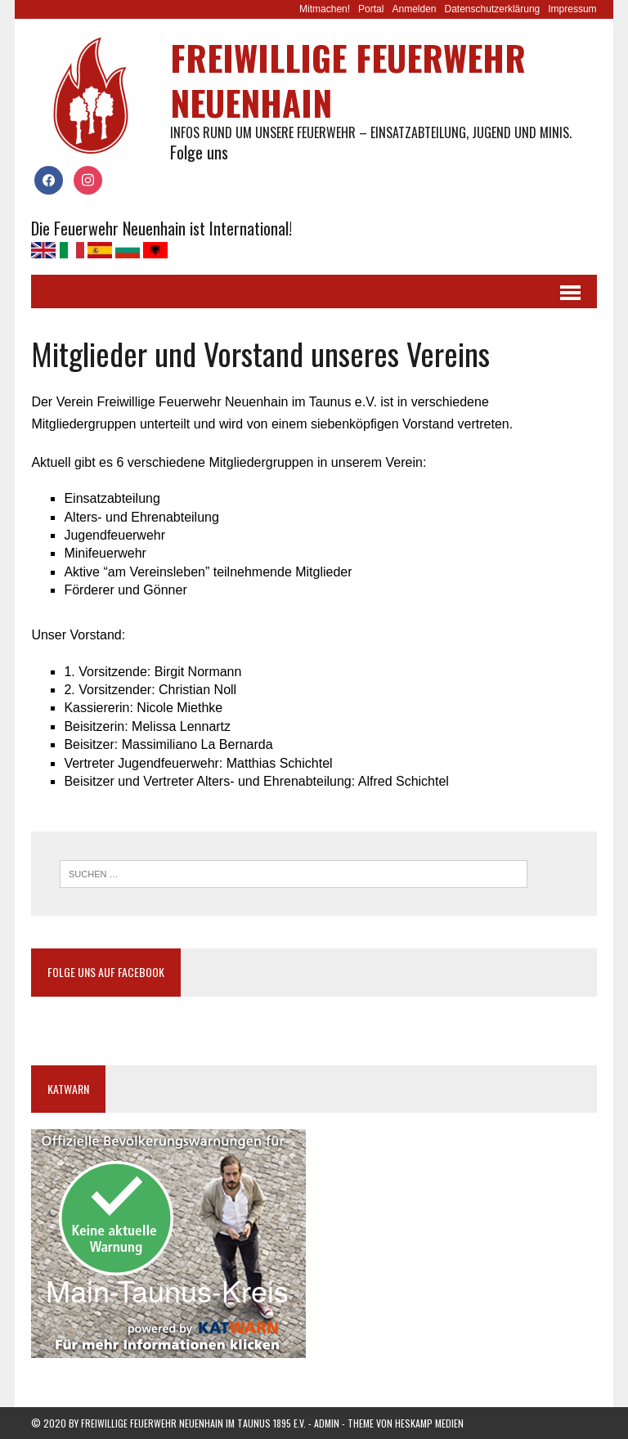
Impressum (572, 9)
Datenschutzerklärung (493, 9)
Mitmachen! (324, 9)
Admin (326, 1423)
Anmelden (414, 9)
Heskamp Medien (429, 1423)
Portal (371, 9)
